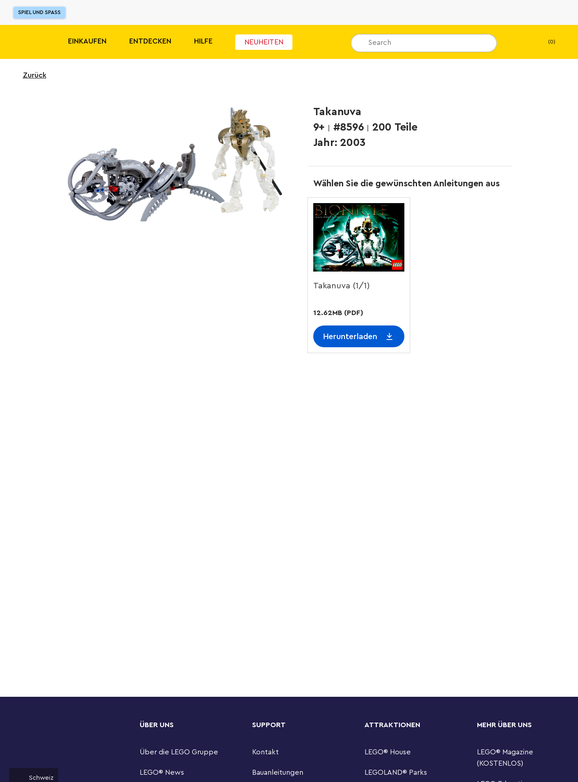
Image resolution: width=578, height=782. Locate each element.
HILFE (203, 41)
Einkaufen (87, 41)
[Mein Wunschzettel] (517, 42)
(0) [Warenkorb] (544, 42)
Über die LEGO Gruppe (179, 752)
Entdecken (150, 41)
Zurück (28, 75)
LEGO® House (387, 752)
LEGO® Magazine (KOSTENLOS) (505, 757)
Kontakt (265, 752)
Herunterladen (350, 336)
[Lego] (26, 41)
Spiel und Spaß (39, 12)
